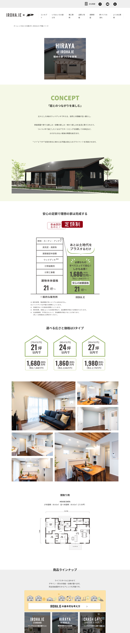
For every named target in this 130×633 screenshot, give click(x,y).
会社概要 (66, 3)
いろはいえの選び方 (25, 25)
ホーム (16, 25)
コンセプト (44, 15)
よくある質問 (117, 15)
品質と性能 (81, 15)
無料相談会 (80, 3)
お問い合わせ (111, 3)
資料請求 (95, 3)
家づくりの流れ (103, 15)
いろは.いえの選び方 (57, 15)
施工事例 (71, 15)
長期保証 (92, 15)
